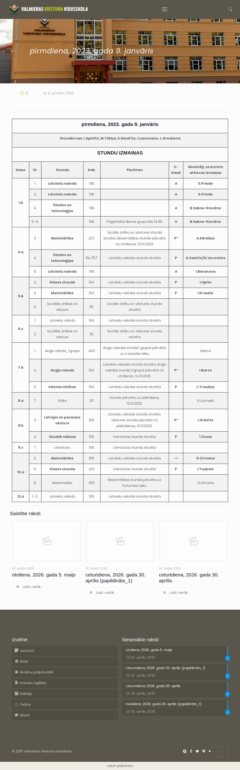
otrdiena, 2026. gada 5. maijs (43, 574)
